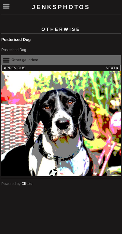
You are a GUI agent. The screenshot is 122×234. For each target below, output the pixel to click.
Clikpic (26, 184)
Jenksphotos (61, 7)
